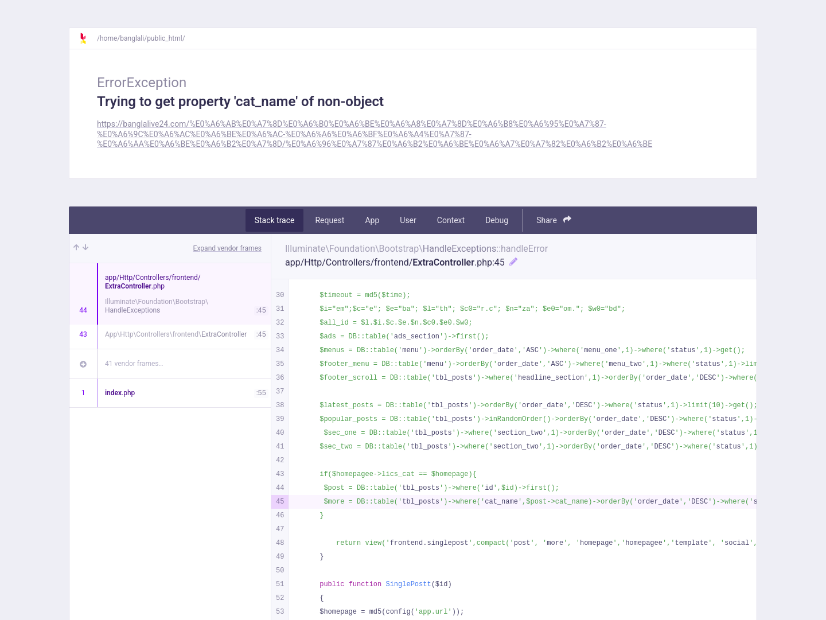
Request (329, 220)
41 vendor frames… (134, 364)
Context (451, 220)
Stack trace (275, 220)
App (372, 220)
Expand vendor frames (227, 248)
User (408, 220)
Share (553, 220)
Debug (496, 220)
